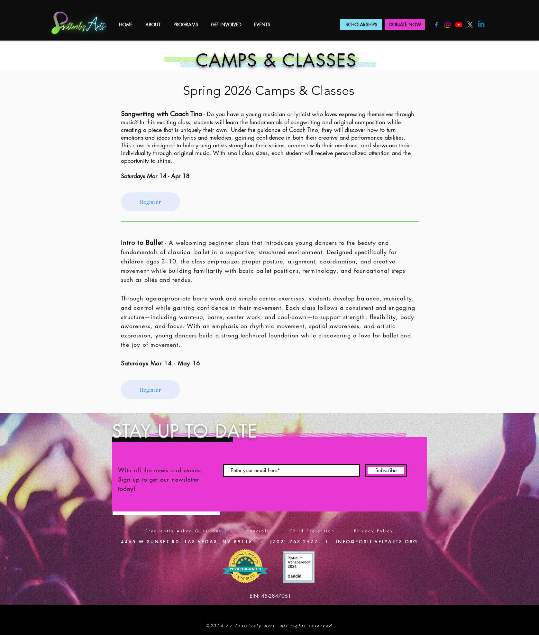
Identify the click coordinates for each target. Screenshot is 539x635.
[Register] (150, 201)
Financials (256, 531)
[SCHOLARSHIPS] (361, 24)
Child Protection (312, 531)
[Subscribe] (386, 470)
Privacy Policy (373, 531)
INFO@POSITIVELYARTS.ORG (377, 542)
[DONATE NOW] (405, 24)
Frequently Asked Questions (183, 531)
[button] (153, 24)
